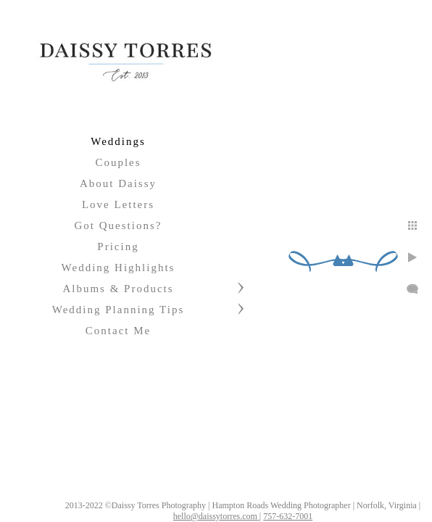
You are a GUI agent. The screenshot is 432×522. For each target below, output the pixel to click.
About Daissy (118, 183)
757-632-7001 (332, 510)
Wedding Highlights (118, 267)
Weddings (118, 141)
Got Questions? (118, 225)
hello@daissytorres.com (260, 510)
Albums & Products (117, 288)
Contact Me (118, 330)
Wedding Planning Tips (118, 309)
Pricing (117, 246)
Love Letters (118, 204)
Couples (118, 162)
